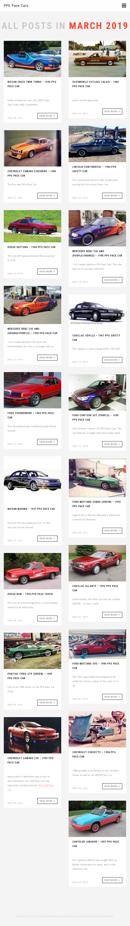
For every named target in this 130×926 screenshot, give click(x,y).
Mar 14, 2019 (80, 282)
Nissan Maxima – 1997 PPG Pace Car (31, 508)
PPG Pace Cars (16, 5)
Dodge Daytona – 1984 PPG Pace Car (32, 247)
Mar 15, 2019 (15, 273)
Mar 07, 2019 (80, 616)
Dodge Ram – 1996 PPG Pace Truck (30, 594)
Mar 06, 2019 (15, 620)
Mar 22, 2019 (80, 197)
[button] (124, 6)
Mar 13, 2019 (80, 361)
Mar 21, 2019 (15, 197)
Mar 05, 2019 (80, 698)
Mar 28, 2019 (15, 117)
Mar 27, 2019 (80, 113)
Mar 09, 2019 (80, 532)
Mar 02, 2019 (80, 882)
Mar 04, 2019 (80, 788)
